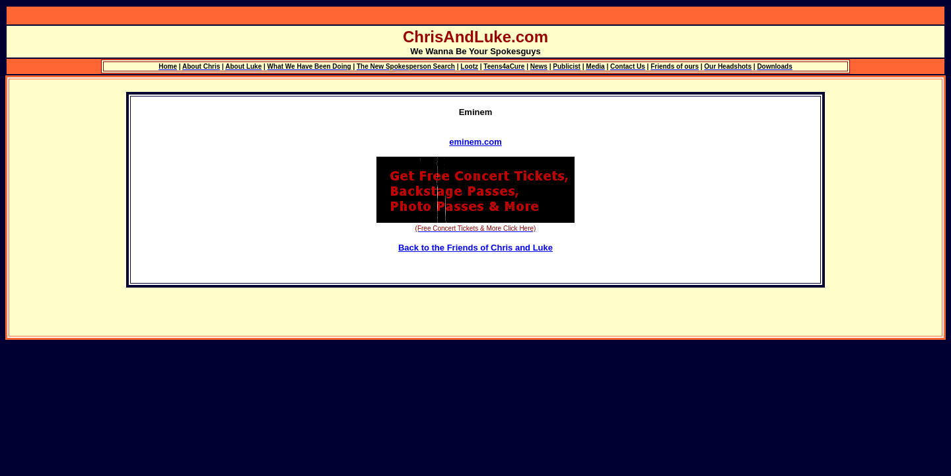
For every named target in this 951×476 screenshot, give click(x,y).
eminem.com (475, 142)
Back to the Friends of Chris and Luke (475, 248)
